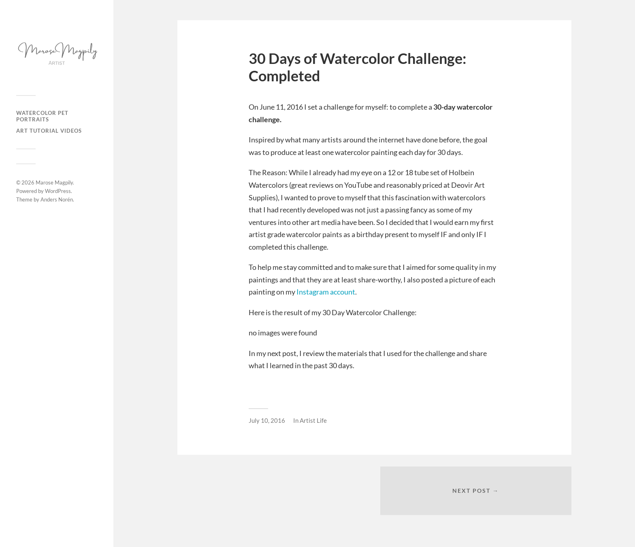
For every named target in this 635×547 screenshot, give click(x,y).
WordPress (58, 191)
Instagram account (325, 291)
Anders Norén (56, 199)
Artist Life (313, 420)
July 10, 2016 (267, 420)
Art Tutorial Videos (49, 130)
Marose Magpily (54, 182)
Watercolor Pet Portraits (42, 116)
